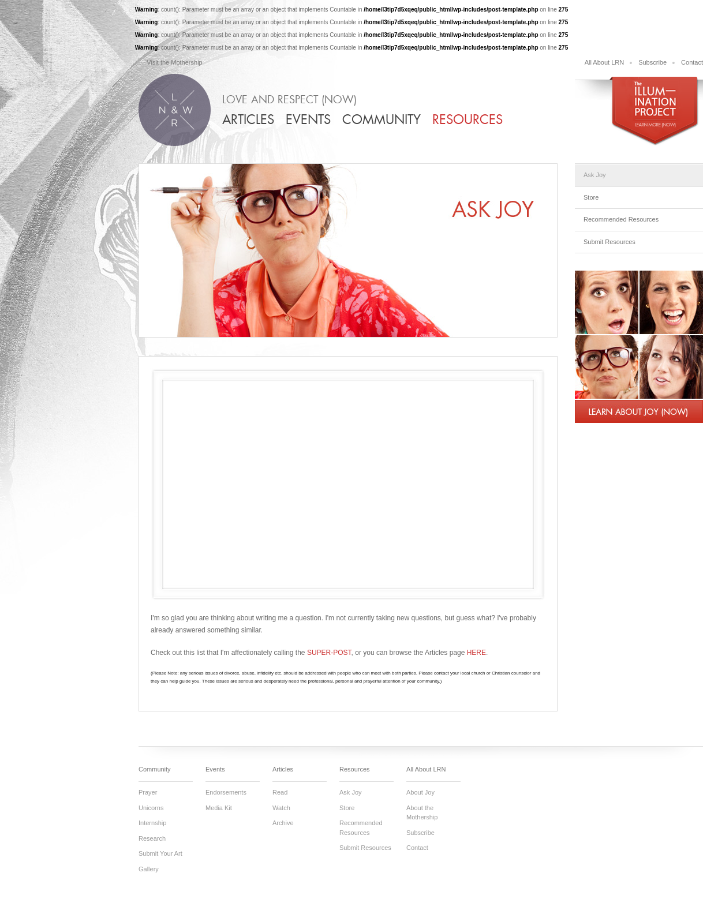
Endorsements (225, 792)
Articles (248, 119)
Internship (152, 822)
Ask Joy (595, 174)
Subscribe (652, 62)
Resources (467, 119)
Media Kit (218, 807)
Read (279, 792)
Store (591, 197)
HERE (476, 653)
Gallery (149, 869)
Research (152, 838)
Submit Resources (609, 241)
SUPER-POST (329, 653)
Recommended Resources (621, 219)
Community (381, 119)
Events (308, 119)
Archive (283, 822)
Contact (692, 62)
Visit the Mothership (174, 62)
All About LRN (604, 62)
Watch (281, 807)
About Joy (420, 792)
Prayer (148, 792)
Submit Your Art (160, 853)
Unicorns (151, 807)
